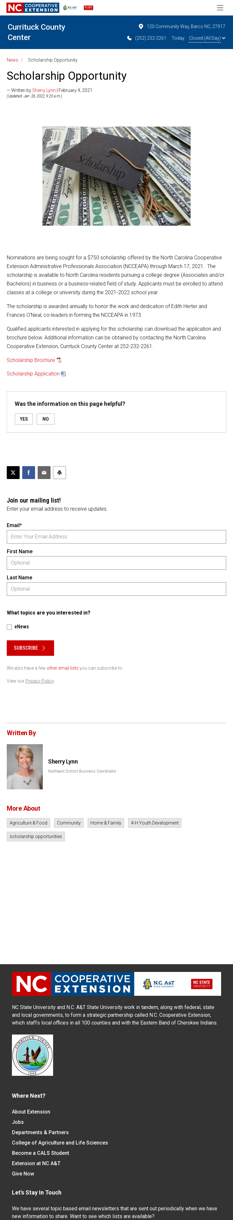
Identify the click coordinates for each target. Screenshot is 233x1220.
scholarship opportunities (36, 836)
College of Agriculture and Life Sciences (60, 1143)
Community (69, 822)
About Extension (31, 1112)
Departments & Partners (40, 1132)
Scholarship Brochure (31, 360)
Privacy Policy (39, 681)
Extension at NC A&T (36, 1163)
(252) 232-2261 (146, 38)
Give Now (23, 1174)
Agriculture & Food (28, 822)
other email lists (63, 668)
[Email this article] (44, 472)
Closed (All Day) (207, 38)
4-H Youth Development (155, 822)
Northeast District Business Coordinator (82, 771)
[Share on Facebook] (28, 472)
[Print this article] (59, 472)
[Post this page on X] (13, 472)
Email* (14, 525)
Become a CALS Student (40, 1153)
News (12, 60)
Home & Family (105, 822)
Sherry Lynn (44, 90)
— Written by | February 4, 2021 (49, 90)
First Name (20, 551)
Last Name (19, 578)
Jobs (18, 1122)
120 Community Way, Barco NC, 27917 (181, 26)
